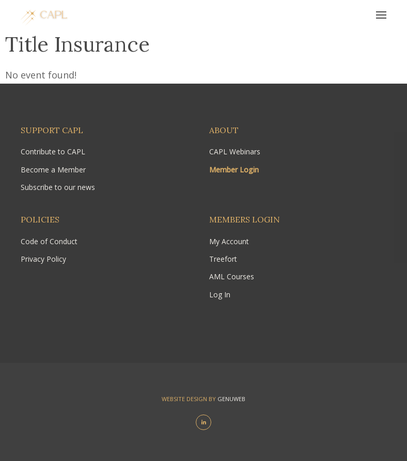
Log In (219, 294)
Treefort (223, 259)
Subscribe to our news (58, 187)
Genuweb (231, 399)
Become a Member (53, 169)
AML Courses (231, 276)
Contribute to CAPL (53, 151)
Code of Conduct (49, 241)
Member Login (234, 169)
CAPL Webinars (234, 151)
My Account (229, 241)
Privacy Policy (43, 259)
